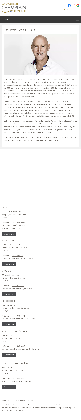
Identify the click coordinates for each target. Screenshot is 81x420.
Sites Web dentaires (10, 405)
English (6, 19)
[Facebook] (69, 5)
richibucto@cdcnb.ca (25, 258)
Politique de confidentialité (23, 400)
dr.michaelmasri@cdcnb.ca (27, 349)
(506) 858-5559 (18, 346)
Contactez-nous (70, 10)
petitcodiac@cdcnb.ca (25, 319)
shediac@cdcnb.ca (24, 288)
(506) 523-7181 (17, 256)
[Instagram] (73, 5)
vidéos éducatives (28, 405)
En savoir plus (9, 234)
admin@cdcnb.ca (23, 228)
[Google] (77, 5)
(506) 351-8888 (18, 286)
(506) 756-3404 (18, 316)
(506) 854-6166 (18, 378)
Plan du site (6, 400)
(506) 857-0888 (18, 222)
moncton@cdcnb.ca (24, 381)
